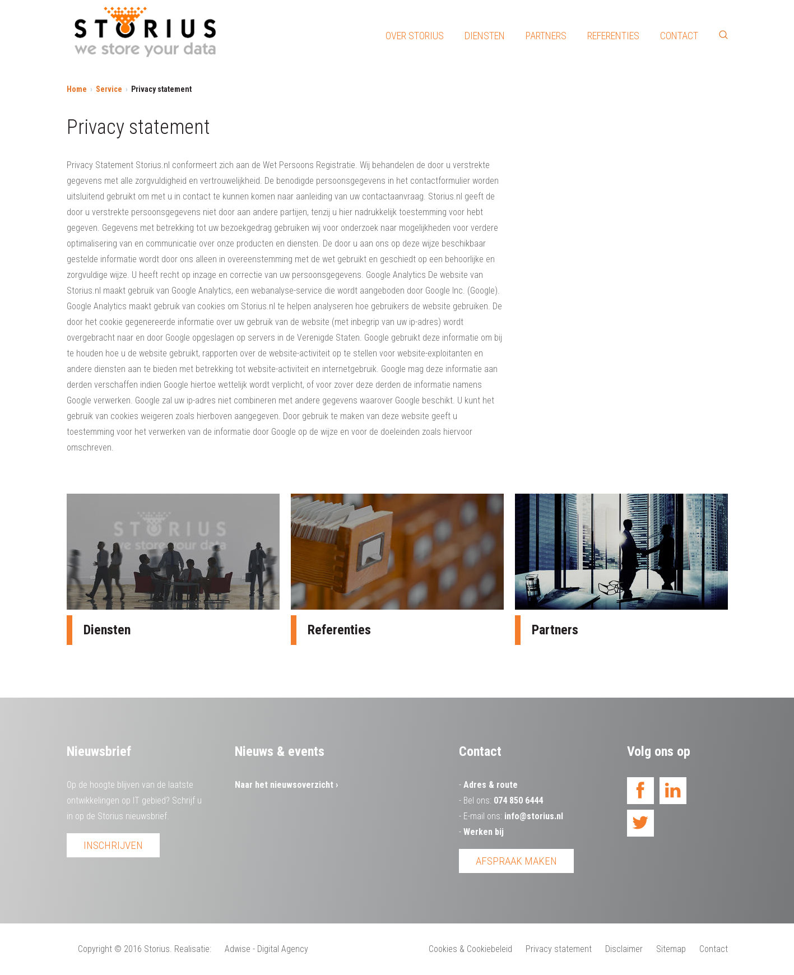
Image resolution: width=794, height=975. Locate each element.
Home (77, 89)
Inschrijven (113, 845)
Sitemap (671, 949)
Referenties (613, 35)
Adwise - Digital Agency (266, 949)
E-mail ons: (513, 816)
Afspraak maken (516, 861)
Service (109, 89)
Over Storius (415, 35)
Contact (679, 35)
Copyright (95, 949)
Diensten (485, 35)
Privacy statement (559, 949)
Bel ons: (503, 800)
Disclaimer (624, 949)
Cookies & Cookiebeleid (470, 949)
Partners (546, 35)
